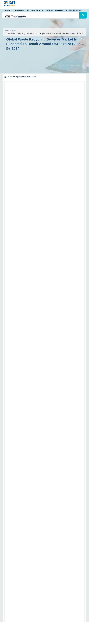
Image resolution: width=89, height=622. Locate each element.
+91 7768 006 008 (32, 531)
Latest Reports (35, 10)
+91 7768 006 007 (17, 531)
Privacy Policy (52, 564)
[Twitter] (5, 568)
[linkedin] (17, 568)
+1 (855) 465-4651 (26, 549)
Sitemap (50, 541)
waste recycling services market (24, 98)
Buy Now (65, 160)
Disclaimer (51, 530)
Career (50, 572)
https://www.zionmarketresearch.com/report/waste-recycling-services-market (37, 181)
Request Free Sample (27, 160)
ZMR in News (52, 568)
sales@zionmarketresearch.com (24, 465)
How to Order (52, 526)
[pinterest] (24, 568)
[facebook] (11, 568)
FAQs (49, 534)
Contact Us (51, 560)
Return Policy (52, 538)
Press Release (73, 10)
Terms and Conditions (55, 556)
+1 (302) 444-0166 (22, 546)
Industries (19, 10)
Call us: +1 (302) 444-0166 (15, 504)
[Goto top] (84, 612)
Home (7, 10)
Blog (7, 17)
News (14, 30)
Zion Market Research (63, 620)
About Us (50, 553)
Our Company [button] (20, 17)
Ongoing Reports (54, 10)
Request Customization (49, 160)
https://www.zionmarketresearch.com (28, 469)
